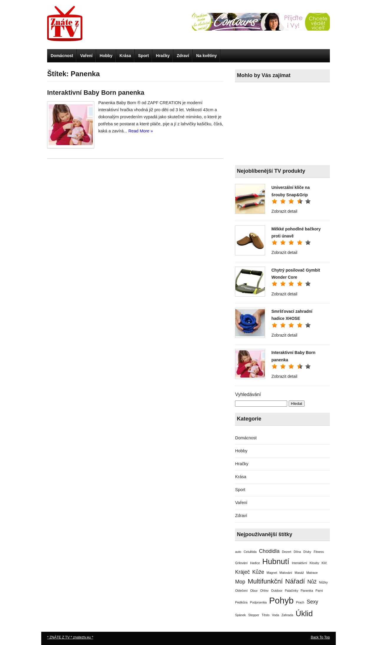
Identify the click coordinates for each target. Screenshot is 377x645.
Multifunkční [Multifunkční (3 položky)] (265, 581)
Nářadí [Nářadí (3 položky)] (295, 581)
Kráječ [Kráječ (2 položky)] (242, 572)
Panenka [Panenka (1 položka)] (307, 590)
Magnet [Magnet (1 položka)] (272, 572)
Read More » (140, 131)
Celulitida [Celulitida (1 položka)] (250, 551)
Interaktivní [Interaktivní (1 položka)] (299, 563)
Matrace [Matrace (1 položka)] (312, 572)
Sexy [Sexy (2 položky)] (312, 602)
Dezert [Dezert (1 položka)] (286, 551)
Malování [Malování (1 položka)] (286, 572)
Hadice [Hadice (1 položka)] (255, 563)
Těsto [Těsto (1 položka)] (265, 615)
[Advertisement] (279, 125)
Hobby (106, 55)
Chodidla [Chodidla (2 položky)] (269, 551)
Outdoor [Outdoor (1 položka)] (276, 590)
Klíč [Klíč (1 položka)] (324, 563)
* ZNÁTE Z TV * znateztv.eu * (70, 637)
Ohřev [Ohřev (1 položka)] (264, 590)
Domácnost (62, 55)
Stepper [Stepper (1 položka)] (253, 615)
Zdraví (183, 55)
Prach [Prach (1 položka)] (300, 602)
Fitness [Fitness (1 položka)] (319, 551)
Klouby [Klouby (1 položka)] (314, 563)
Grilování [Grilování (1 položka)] (241, 563)
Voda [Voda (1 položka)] (275, 615)
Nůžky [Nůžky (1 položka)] (323, 582)
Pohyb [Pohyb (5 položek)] (281, 600)
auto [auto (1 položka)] (238, 551)
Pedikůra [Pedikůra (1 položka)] (241, 602)
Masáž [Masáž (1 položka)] (299, 572)
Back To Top (320, 637)
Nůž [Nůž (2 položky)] (312, 582)
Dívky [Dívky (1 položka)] (307, 551)
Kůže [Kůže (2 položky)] (258, 572)
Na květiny (206, 55)
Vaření (86, 55)
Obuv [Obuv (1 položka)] (253, 590)
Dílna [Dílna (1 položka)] (297, 551)
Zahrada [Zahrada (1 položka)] (287, 615)
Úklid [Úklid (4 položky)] (304, 613)
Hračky (163, 55)
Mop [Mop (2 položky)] (240, 582)
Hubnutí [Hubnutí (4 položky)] (276, 561)
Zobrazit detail (284, 211)
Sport (143, 55)
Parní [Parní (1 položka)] (319, 590)
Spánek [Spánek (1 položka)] (240, 615)
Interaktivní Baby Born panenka (95, 92)
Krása (125, 55)
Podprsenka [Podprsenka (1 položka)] (258, 602)
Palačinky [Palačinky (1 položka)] (291, 590)
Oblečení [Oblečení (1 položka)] (241, 590)
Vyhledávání (248, 394)
